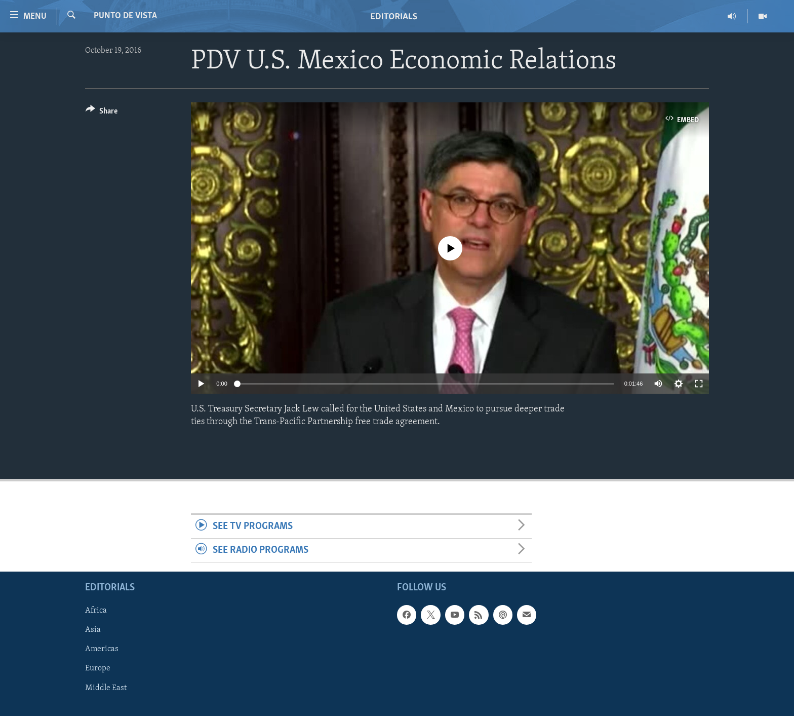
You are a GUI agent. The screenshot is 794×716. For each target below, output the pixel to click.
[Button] (101, 112)
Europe (97, 669)
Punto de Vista (125, 16)
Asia (93, 630)
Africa (96, 611)
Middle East (106, 688)
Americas (101, 650)
